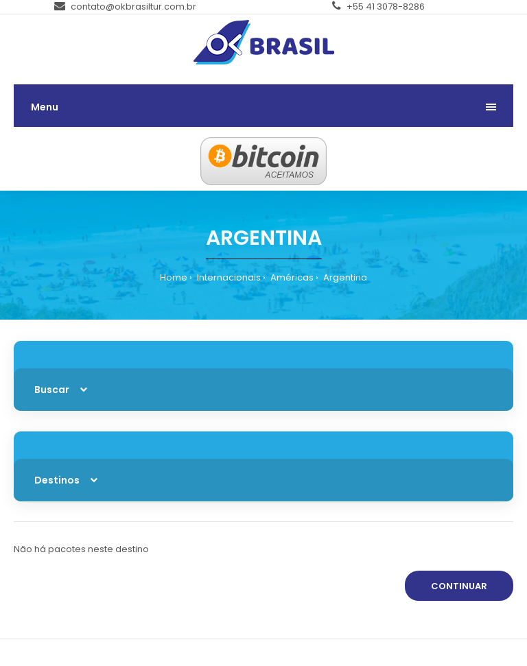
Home (173, 277)
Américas (291, 277)
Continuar (459, 586)
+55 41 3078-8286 (378, 6)
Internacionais (228, 277)
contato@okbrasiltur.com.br (125, 6)
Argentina (344, 277)
